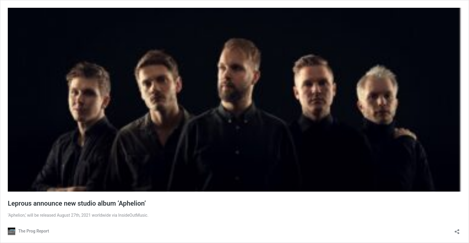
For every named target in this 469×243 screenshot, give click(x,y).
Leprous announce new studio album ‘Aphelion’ (77, 203)
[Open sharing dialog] (457, 229)
